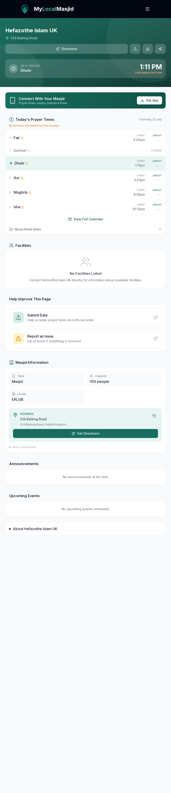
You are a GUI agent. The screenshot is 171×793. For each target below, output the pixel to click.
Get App (149, 100)
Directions (66, 49)
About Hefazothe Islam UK (35, 528)
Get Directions (86, 433)
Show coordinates (24, 447)
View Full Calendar (85, 219)
